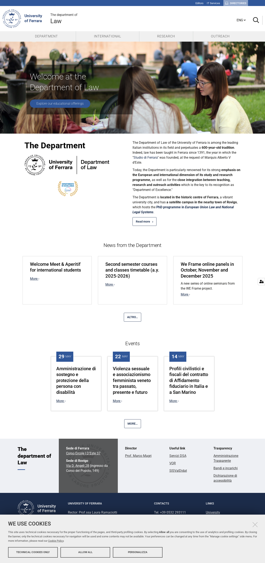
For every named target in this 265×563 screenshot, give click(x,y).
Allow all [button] (85, 552)
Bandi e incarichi (225, 468)
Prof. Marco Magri (138, 456)
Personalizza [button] (137, 552)
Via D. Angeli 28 (77, 466)
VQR (172, 463)
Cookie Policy (56, 540)
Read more (143, 221)
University (213, 512)
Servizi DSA (177, 456)
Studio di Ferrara (146, 157)
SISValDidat (178, 471)
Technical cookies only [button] (33, 552)
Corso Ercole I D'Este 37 (83, 453)
